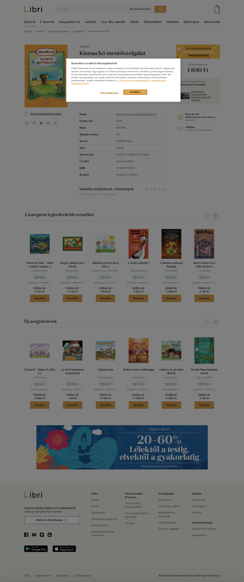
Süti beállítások (109, 93)
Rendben (135, 92)
